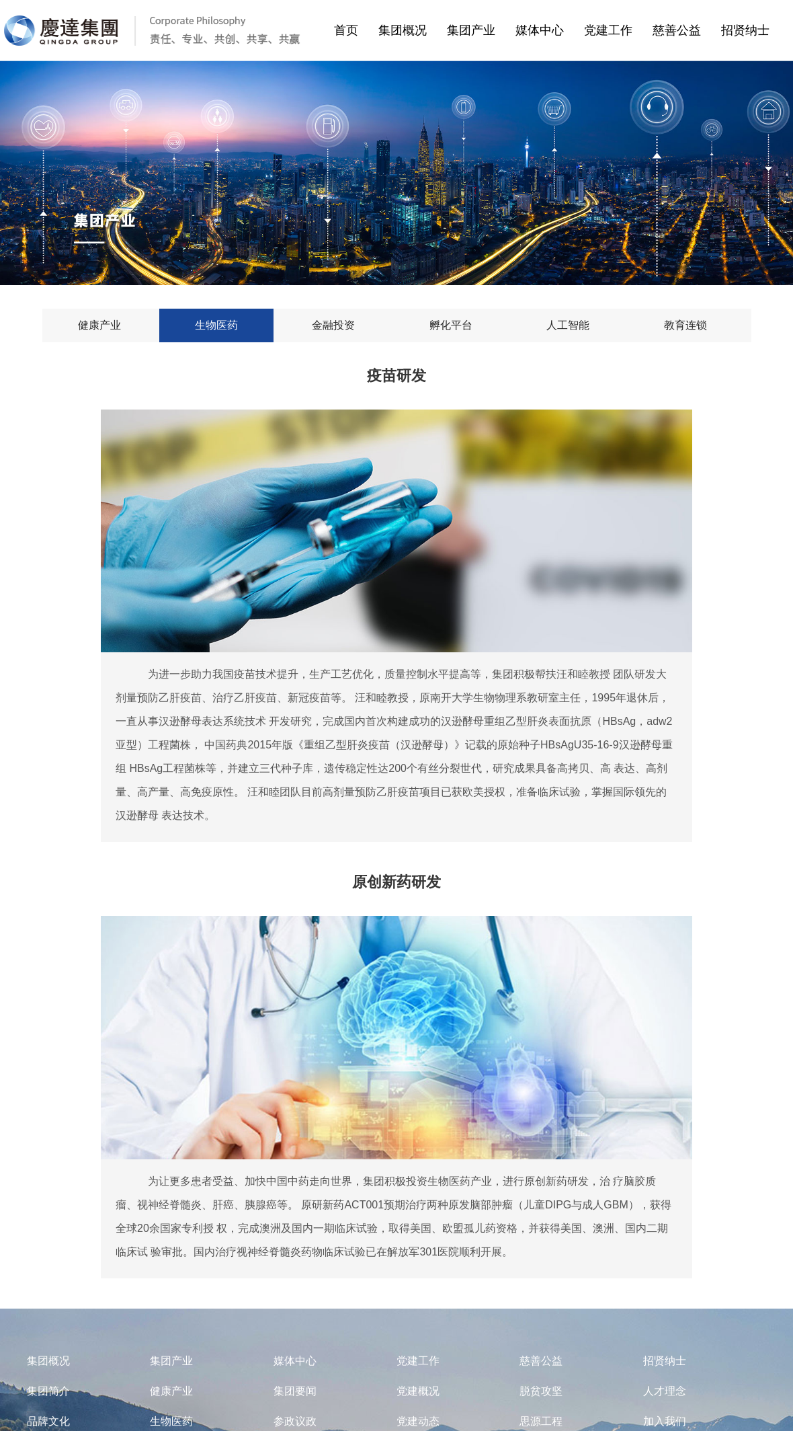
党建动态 (418, 1421)
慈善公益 (681, 30)
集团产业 (475, 30)
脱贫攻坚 (540, 1391)
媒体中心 (543, 30)
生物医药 (171, 1421)
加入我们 (664, 1421)
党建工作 (612, 30)
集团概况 (406, 30)
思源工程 (540, 1421)
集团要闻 (295, 1391)
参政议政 (295, 1421)
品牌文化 (48, 1421)
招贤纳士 (749, 30)
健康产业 (171, 1391)
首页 (346, 30)
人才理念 (664, 1391)
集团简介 (48, 1391)
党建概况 (418, 1391)
